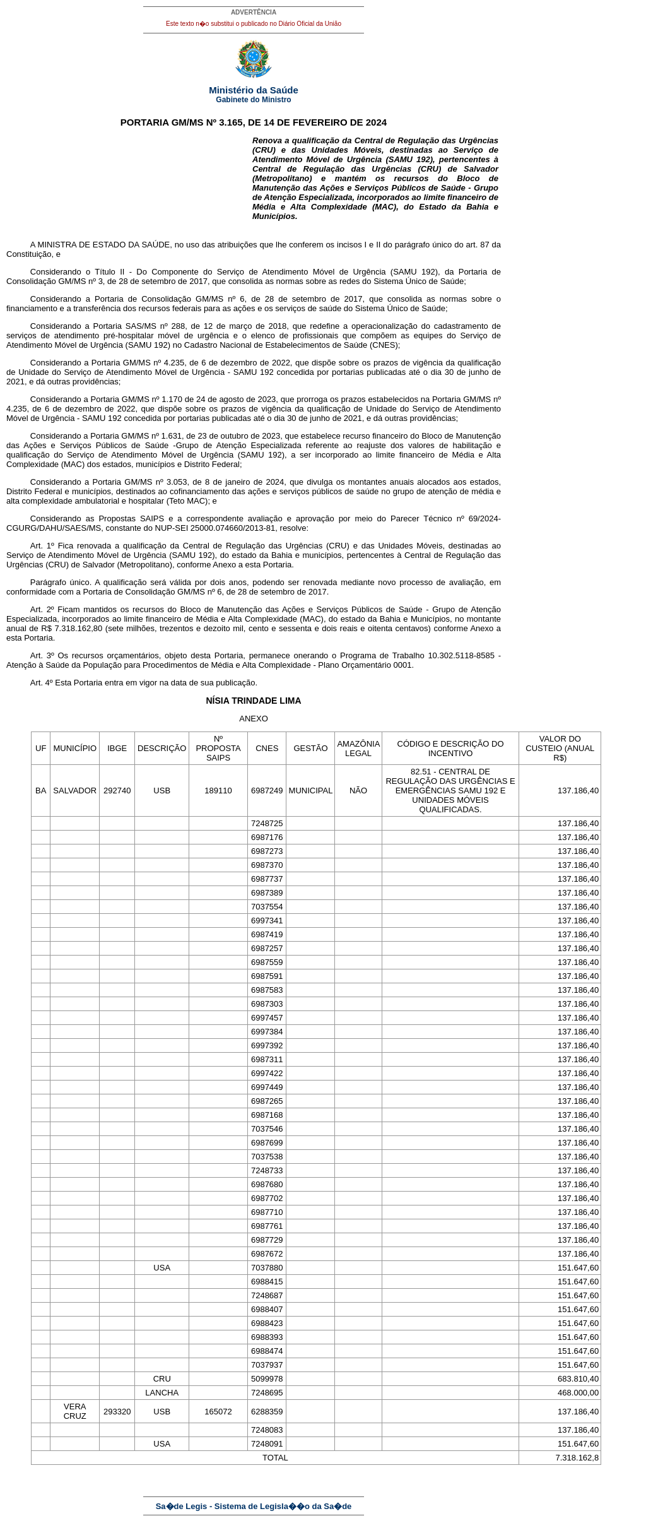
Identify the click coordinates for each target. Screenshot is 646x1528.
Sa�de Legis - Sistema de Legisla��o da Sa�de (254, 1506)
